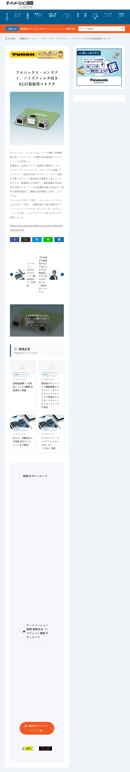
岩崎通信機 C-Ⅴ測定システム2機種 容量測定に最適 (23, 387)
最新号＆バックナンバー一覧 (38, 728)
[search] (122, 28)
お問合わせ (121, 14)
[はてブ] (37, 239)
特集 (85, 14)
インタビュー (17, 14)
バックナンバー (108, 14)
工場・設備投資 (52, 14)
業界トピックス (38, 14)
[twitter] (25, 239)
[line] (48, 239)
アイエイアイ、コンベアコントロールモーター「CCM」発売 (50, 443)
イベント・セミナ (67, 15)
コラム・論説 (95, 15)
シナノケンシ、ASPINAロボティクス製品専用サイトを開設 (31, 274)
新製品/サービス (28, 38)
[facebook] (14, 239)
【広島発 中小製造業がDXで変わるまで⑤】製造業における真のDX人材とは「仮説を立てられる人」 (43, 274)
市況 (78, 14)
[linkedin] (59, 239)
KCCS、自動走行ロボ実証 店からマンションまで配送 (23, 441)
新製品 (28, 15)
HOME (7, 17)
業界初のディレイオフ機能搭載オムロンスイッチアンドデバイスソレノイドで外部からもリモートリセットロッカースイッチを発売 (50, 395)
